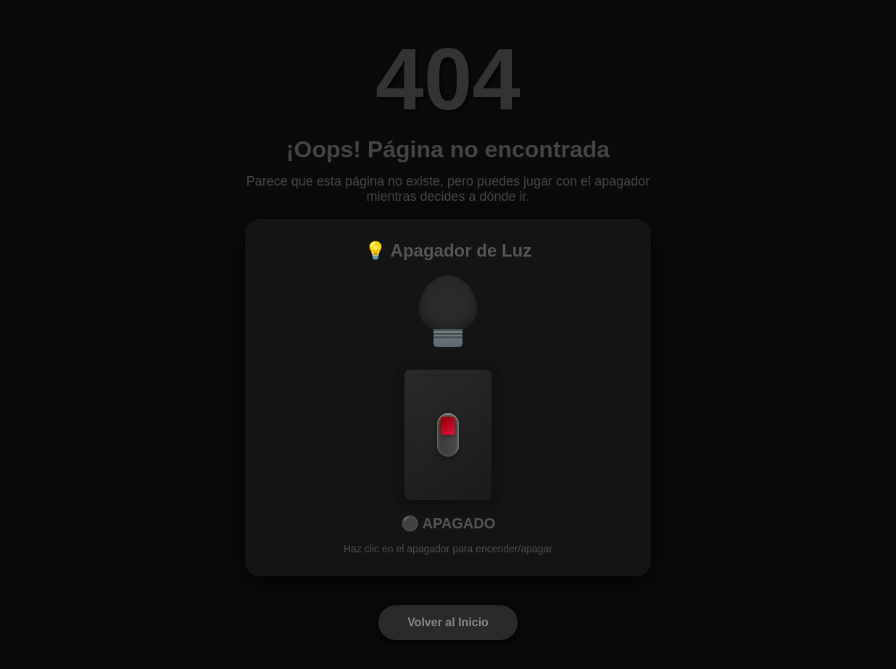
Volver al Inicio (448, 622)
